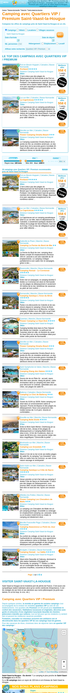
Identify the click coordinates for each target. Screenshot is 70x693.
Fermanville (24, 294)
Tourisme (21, 629)
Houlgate (23, 550)
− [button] (64, 666)
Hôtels (22, 30)
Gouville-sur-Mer (26, 417)
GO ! (60, 34)
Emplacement (50, 44)
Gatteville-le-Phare (27, 241)
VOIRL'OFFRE (62, 91)
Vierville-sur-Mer (26, 130)
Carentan (23, 319)
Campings (12, 30)
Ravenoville (24, 268)
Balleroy (23, 392)
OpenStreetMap (52, 672)
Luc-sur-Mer (25, 98)
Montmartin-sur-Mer (28, 443)
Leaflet (41, 672)
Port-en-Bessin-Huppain (29, 65)
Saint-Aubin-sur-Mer (28, 466)
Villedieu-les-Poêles (28, 495)
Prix (34, 158)
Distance (13, 158)
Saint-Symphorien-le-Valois (30, 367)
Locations (31, 30)
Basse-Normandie (47, 98)
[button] (6, 688)
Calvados (44, 65)
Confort (57, 158)
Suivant (65, 169)
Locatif (62, 44)
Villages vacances (46, 30)
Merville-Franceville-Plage (30, 523)
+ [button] (64, 662)
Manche (39, 241)
